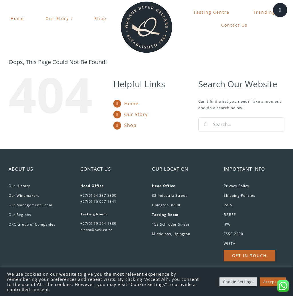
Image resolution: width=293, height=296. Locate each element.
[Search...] (241, 124)
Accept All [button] (272, 281)
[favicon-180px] (146, 3)
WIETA (229, 243)
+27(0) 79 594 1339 (98, 223)
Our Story (136, 114)
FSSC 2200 (233, 233)
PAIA (228, 204)
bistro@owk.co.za (96, 229)
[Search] (205, 124)
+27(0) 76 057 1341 (98, 201)
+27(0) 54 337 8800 (98, 195)
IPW (227, 224)
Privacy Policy (236, 185)
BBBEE (230, 214)
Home (131, 103)
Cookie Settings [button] (238, 281)
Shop (130, 125)
